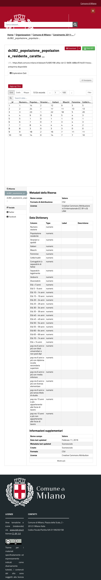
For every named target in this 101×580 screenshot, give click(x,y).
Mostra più (61, 460)
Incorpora (86, 80)
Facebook (11, 216)
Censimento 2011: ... (63, 34)
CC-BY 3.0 (16, 533)
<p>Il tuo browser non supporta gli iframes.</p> (50, 136)
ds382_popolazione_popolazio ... (23, 38)
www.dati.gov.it (17, 529)
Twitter (10, 212)
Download (71, 48)
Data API (88, 48)
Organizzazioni (23, 34)
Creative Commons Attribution (75, 455)
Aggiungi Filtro (15, 86)
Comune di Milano (88, 3)
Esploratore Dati (18, 73)
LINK (64, 211)
